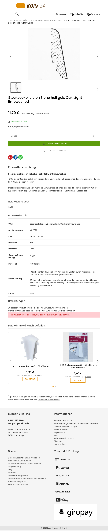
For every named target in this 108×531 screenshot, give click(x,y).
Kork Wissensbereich (18, 485)
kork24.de (25, 20)
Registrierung (14, 467)
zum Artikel (30, 379)
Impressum (59, 432)
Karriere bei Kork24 (63, 421)
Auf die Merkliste (54, 150)
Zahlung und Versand (64, 438)
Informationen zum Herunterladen (24, 464)
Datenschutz (60, 444)
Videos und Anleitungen (19, 461)
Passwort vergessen (18, 476)
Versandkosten (42, 113)
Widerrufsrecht (61, 429)
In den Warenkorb (54, 143)
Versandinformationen (49, 400)
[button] (98, 56)
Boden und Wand (41, 20)
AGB (56, 435)
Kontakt (12, 473)
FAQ (10, 470)
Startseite (13, 20)
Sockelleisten (58, 20)
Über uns (58, 441)
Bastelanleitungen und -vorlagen (24, 458)
